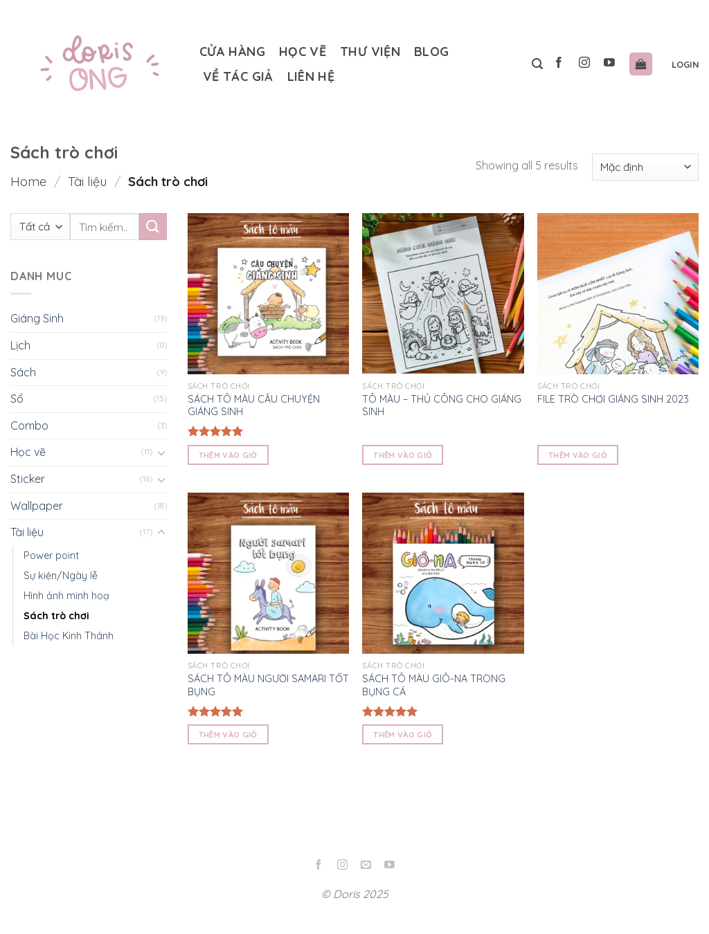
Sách (23, 371)
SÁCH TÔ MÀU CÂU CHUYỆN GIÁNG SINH (254, 406)
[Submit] (153, 226)
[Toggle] (161, 452)
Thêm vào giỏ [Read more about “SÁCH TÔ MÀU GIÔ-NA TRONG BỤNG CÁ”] (402, 734)
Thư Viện (370, 51)
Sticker (27, 479)
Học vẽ (302, 51)
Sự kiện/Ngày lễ (61, 575)
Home (28, 182)
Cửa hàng (232, 51)
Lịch (20, 345)
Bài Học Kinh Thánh (69, 636)
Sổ (17, 398)
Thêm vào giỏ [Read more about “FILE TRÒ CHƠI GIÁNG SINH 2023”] (577, 455)
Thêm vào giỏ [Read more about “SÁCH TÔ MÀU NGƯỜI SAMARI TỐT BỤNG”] (228, 734)
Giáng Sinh (37, 318)
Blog (431, 51)
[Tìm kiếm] (537, 64)
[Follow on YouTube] (609, 64)
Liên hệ (311, 76)
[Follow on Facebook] (559, 64)
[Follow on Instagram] (584, 64)
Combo (29, 425)
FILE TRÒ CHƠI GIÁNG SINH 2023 (613, 399)
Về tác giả (238, 76)
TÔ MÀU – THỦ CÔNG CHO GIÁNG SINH (441, 406)
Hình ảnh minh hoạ (66, 595)
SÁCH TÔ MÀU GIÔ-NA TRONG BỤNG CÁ (433, 685)
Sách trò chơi (56, 615)
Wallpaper (36, 505)
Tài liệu (87, 182)
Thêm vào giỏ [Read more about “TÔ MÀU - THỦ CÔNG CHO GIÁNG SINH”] (402, 455)
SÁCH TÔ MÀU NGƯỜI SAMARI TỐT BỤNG (268, 685)
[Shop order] (645, 167)
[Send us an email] (366, 866)
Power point (51, 555)
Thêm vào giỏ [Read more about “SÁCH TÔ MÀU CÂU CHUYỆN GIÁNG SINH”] (228, 455)
